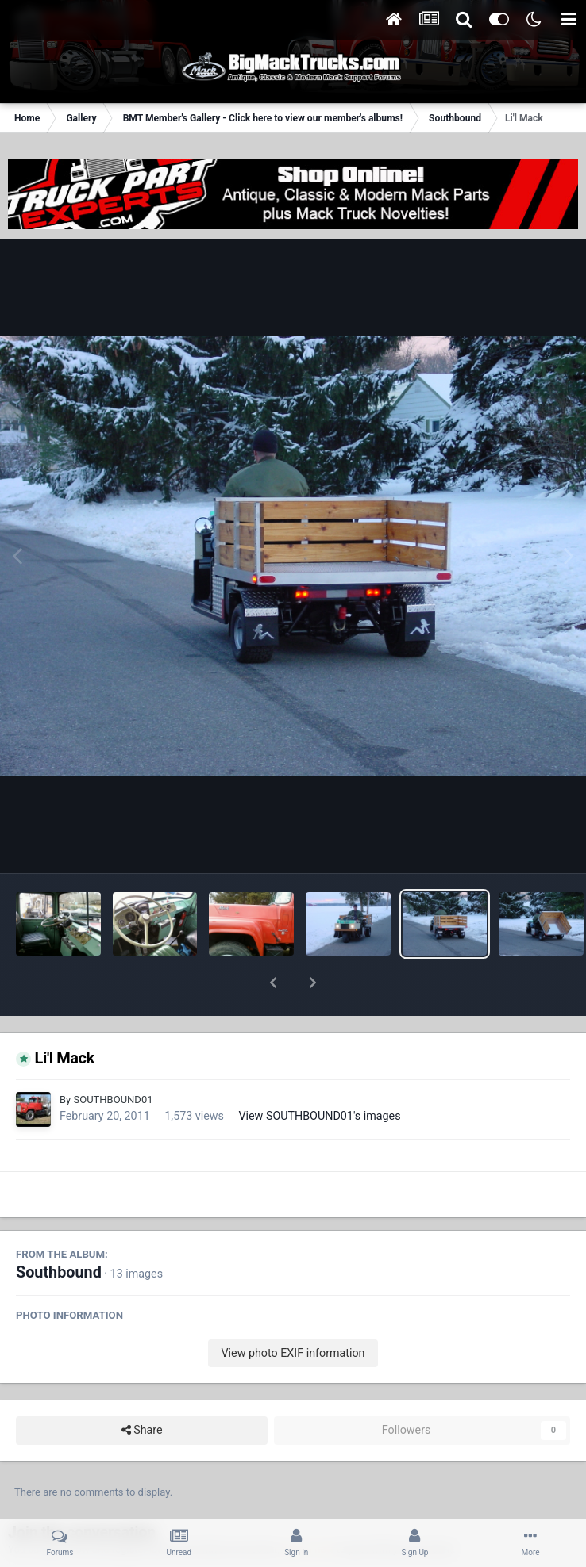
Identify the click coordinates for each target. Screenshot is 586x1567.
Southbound (59, 1231)
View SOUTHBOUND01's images (319, 1074)
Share (142, 1389)
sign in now (308, 1508)
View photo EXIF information (292, 1311)
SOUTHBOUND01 (112, 1058)
